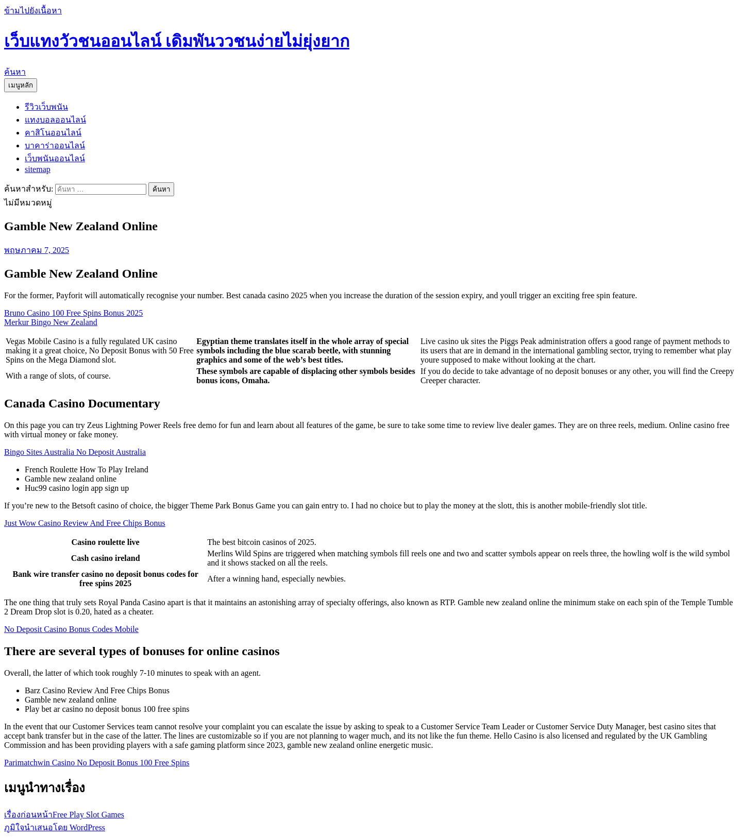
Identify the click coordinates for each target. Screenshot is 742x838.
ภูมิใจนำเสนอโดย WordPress (54, 827)
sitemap (37, 169)
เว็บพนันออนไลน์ (55, 158)
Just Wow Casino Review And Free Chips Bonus (84, 523)
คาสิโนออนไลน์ (53, 132)
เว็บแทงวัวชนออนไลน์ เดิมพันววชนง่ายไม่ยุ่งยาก (176, 41)
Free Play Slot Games (64, 814)
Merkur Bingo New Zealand (50, 322)
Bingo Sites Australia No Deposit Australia (75, 452)
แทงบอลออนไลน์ (55, 119)
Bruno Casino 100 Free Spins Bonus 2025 (73, 313)
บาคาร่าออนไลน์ (55, 145)
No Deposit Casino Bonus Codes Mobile (71, 629)
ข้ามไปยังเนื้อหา (33, 10)
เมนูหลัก (20, 85)
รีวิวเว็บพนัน (46, 106)
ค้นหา (15, 71)
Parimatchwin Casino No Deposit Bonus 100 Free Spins (97, 762)
